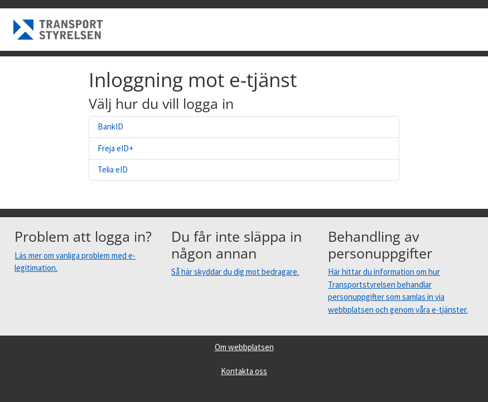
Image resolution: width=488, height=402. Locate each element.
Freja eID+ (115, 148)
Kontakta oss (244, 371)
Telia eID (113, 169)
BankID (110, 126)
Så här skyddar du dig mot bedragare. (235, 271)
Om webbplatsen (244, 347)
